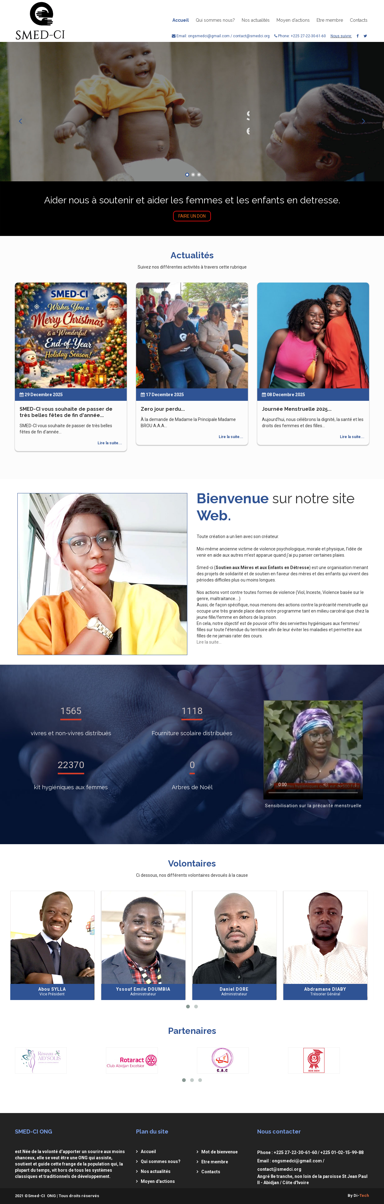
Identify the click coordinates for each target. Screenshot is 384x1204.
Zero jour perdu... (163, 409)
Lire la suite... (110, 443)
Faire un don (192, 216)
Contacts (359, 20)
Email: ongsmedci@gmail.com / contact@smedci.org (221, 36)
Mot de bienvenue (219, 1151)
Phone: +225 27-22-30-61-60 (300, 36)
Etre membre (330, 20)
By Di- (358, 1195)
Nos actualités (256, 20)
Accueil (180, 20)
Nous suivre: (341, 36)
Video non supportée (313, 749)
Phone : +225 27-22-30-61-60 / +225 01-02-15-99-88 (310, 1152)
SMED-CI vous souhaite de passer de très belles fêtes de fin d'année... (66, 412)
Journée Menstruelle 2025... (296, 409)
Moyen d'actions (293, 20)
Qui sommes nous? (215, 20)
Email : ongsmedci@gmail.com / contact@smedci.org (290, 1165)
